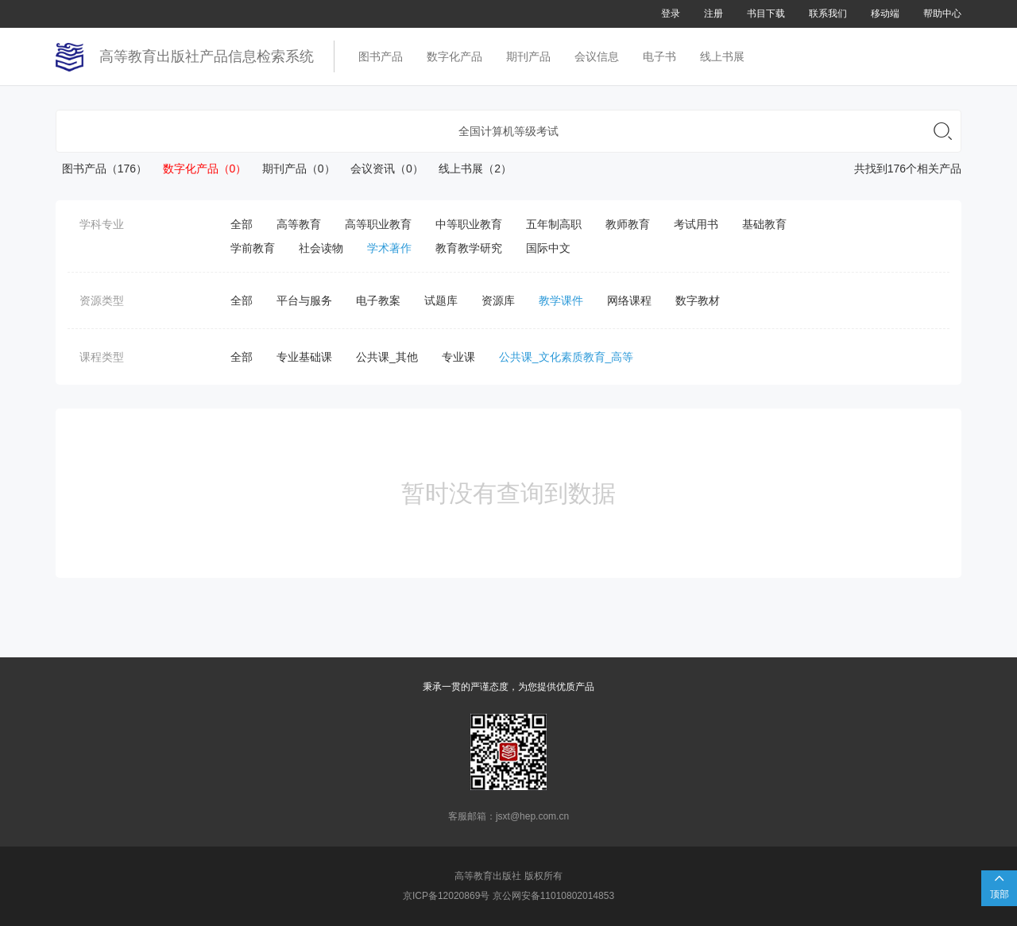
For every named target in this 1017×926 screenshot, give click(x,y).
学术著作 (389, 248)
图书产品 (380, 56)
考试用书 (696, 224)
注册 (713, 13)
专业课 (458, 357)
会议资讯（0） (380, 168)
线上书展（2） (469, 168)
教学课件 (561, 300)
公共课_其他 (387, 357)
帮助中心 (942, 13)
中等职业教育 (468, 224)
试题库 (441, 300)
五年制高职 (554, 224)
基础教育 (764, 224)
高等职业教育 (378, 224)
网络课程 (629, 300)
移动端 (885, 13)
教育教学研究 (468, 248)
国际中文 (548, 248)
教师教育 (627, 224)
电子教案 (378, 300)
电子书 (659, 56)
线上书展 (722, 56)
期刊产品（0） (291, 168)
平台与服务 (304, 300)
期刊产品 (528, 56)
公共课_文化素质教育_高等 (566, 357)
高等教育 (298, 224)
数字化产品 (454, 56)
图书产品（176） (101, 168)
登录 (670, 13)
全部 (241, 224)
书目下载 (766, 13)
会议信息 (596, 56)
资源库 (498, 300)
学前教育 (252, 248)
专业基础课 (304, 357)
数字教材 (697, 300)
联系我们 (828, 13)
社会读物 (321, 248)
